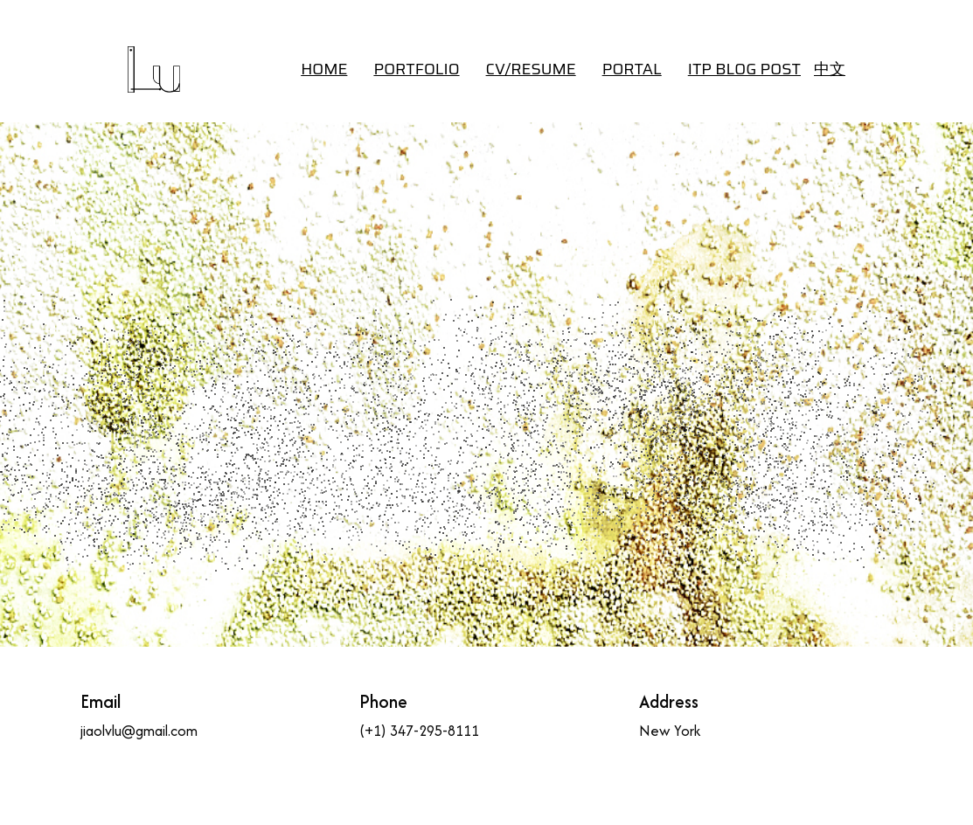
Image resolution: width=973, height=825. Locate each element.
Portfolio (416, 69)
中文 (829, 69)
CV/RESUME (531, 69)
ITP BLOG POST (744, 69)
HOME (324, 69)
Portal (632, 69)
